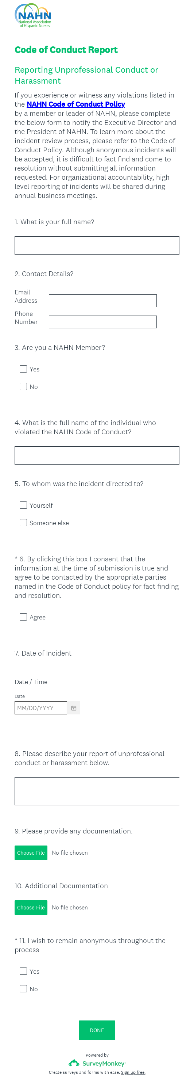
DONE (97, 984)
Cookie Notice (106, 1062)
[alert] (97, 701)
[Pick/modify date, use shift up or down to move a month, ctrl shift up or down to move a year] (41, 688)
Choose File (31, 826)
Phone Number (26, 318)
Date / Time (31, 662)
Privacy (81, 1062)
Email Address (26, 296)
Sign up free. (133, 1026)
